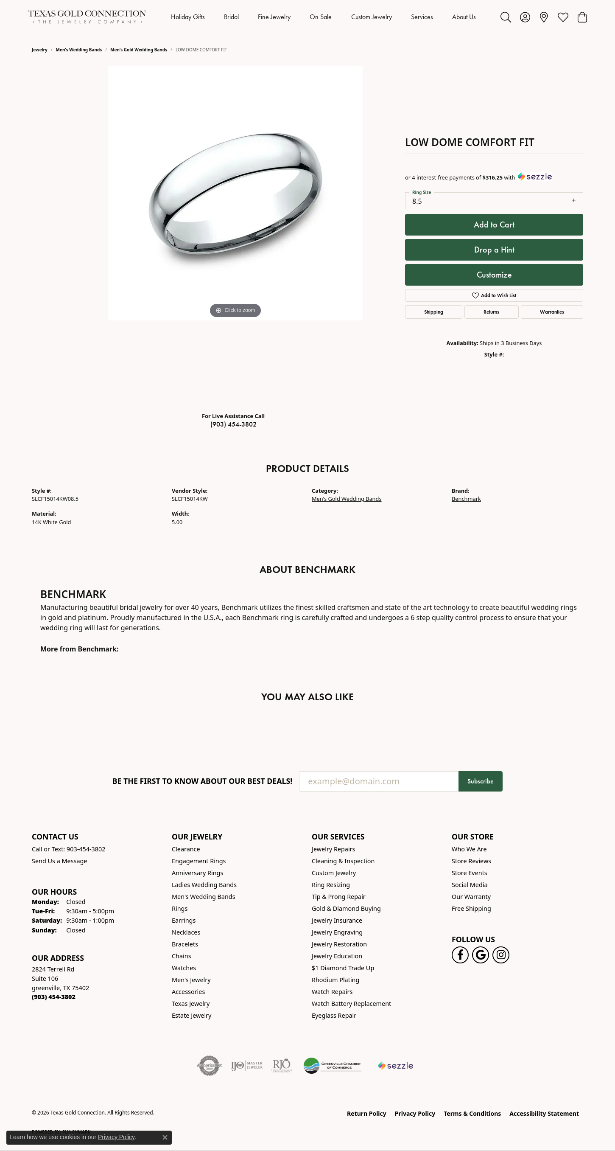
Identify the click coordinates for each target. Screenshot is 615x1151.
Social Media (470, 885)
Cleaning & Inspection (343, 861)
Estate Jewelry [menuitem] (191, 1015)
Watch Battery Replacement (351, 1003)
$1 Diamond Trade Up (343, 968)
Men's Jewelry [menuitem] (191, 980)
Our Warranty (471, 897)
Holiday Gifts (188, 17)
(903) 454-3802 (233, 424)
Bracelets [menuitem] (185, 944)
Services (422, 17)
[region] (235, 235)
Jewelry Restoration (339, 944)
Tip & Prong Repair (339, 897)
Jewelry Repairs (333, 849)
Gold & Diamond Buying (346, 908)
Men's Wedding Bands (79, 50)
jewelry (40, 50)
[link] (544, 16)
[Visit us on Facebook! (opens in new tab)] (460, 954)
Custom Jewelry (371, 17)
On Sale (321, 17)
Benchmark (466, 499)
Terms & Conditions (472, 1113)
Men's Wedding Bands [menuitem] (203, 897)
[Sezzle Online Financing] (396, 1065)
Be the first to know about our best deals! (202, 781)
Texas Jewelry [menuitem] (191, 1003)
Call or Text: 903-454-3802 (69, 849)
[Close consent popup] (165, 1137)
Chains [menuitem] (181, 956)
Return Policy (366, 1113)
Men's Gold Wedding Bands (138, 50)
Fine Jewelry (274, 17)
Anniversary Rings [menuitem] (197, 873)
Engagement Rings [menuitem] (199, 861)
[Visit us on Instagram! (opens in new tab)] (500, 954)
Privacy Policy (415, 1113)
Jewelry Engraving (337, 932)
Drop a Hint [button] (494, 249)
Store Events (469, 873)
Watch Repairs (332, 992)
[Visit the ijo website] (247, 1065)
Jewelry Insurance (337, 920)
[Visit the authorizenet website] (209, 1065)
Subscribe (480, 781)
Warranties (552, 312)
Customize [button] (494, 275)
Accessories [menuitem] (188, 992)
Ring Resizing (331, 885)
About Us (464, 17)
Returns (491, 312)
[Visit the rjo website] (281, 1065)
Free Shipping (471, 908)
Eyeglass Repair (334, 1015)
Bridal (231, 17)
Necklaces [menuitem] (186, 932)
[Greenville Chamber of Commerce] (332, 1066)
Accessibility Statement (544, 1113)
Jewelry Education (337, 956)
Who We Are (469, 849)
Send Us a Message (59, 861)
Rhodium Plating (335, 980)
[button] (505, 16)
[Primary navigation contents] (323, 17)
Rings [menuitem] (179, 908)
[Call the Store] (53, 997)
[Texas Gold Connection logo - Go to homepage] (87, 17)
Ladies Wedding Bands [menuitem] (204, 885)
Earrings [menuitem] (184, 920)
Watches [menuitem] (184, 968)
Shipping (433, 312)
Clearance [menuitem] (186, 849)
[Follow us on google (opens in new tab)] (480, 954)
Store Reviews (471, 861)
